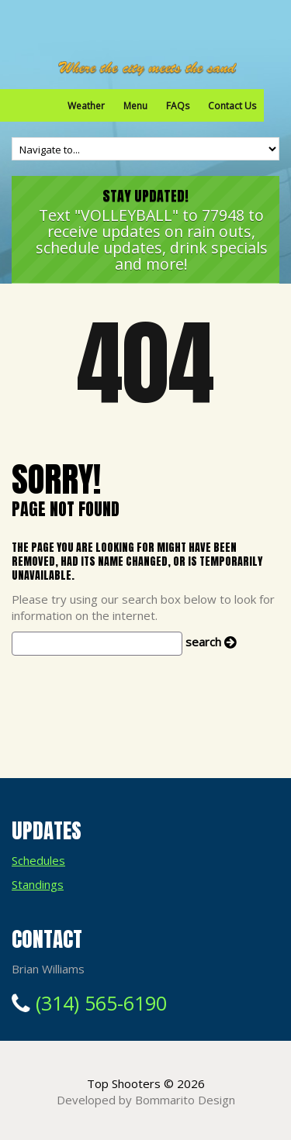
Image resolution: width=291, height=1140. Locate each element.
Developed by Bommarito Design (146, 1099)
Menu (135, 105)
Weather (86, 105)
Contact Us (232, 105)
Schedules (38, 860)
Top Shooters (124, 1083)
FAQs (177, 105)
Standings (38, 884)
